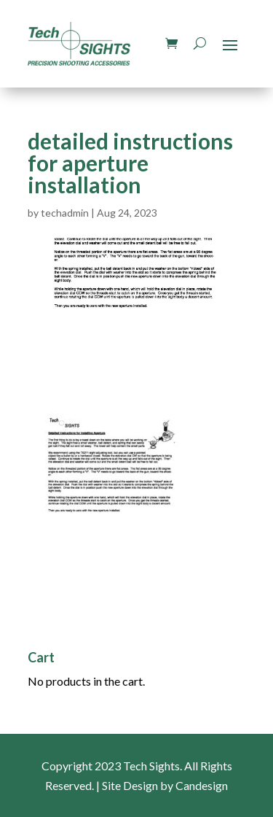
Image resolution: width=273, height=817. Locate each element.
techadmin (65, 212)
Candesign (201, 785)
